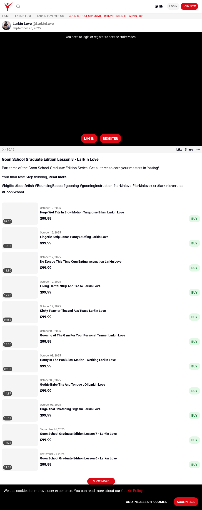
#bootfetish (24, 186)
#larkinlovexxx (144, 186)
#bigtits (8, 186)
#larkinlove (122, 186)
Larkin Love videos (50, 16)
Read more (58, 177)
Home (6, 16)
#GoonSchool (13, 192)
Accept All (186, 502)
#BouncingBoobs (48, 186)
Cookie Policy (131, 491)
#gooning (71, 186)
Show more (101, 481)
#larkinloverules (170, 186)
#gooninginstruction (96, 186)
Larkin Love (23, 16)
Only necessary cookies (146, 502)
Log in (89, 138)
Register (110, 138)
